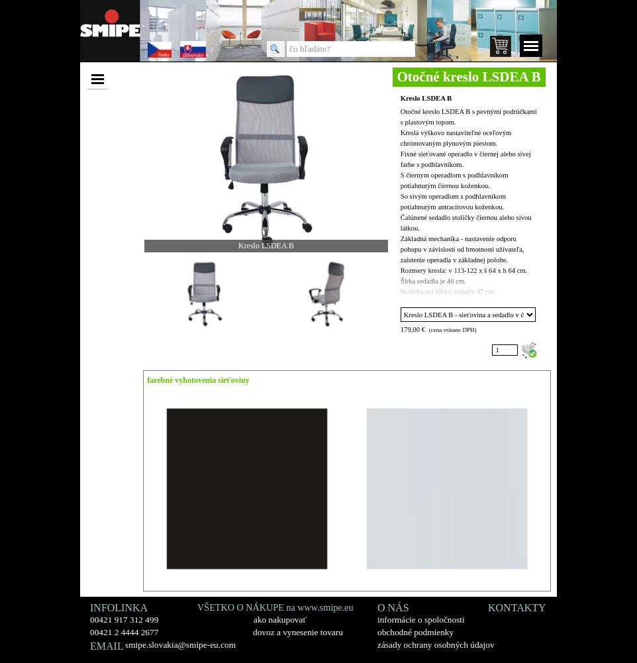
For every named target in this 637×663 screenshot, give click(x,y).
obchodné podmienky (415, 632)
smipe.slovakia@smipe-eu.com (180, 645)
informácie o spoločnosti (421, 620)
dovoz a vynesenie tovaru (298, 632)
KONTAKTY (517, 607)
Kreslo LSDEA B (426, 98)
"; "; (468, 314)
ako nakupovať (280, 620)
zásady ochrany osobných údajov (436, 645)
